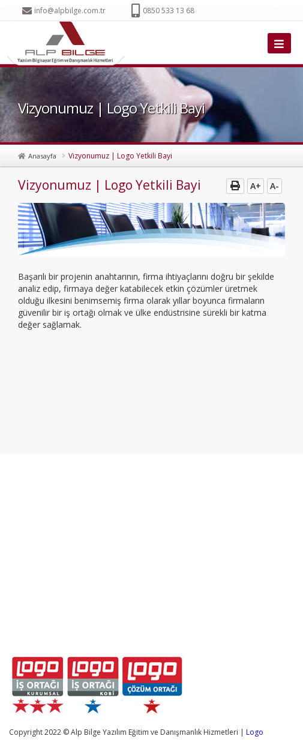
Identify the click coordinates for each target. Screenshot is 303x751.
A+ (255, 186)
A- (274, 186)
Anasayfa (42, 155)
